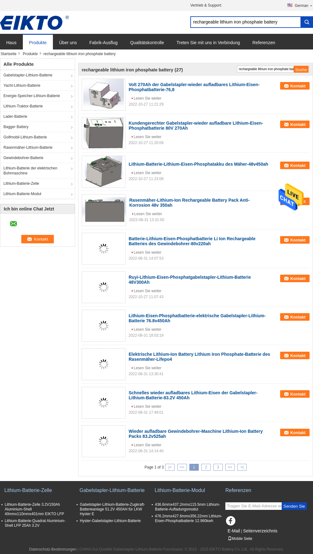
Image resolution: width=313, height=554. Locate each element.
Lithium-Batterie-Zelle (21, 183)
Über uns (68, 42)
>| (242, 467)
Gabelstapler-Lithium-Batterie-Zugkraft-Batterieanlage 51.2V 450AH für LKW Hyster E (112, 509)
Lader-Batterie (15, 116)
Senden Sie (294, 506)
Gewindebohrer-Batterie (23, 158)
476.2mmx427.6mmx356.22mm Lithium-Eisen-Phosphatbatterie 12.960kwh (188, 518)
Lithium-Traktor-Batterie (23, 106)
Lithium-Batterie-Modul (22, 194)
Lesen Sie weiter (148, 98)
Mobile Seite (240, 538)
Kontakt (297, 86)
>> (230, 467)
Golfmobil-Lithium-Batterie (25, 137)
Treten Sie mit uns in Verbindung (208, 42)
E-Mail (234, 530)
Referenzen (264, 42)
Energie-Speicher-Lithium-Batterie (31, 96)
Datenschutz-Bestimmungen (52, 549)
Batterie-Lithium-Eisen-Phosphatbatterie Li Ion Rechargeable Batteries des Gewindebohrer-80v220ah (192, 241)
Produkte (38, 42)
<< (182, 467)
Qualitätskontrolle (147, 42)
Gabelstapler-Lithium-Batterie (27, 75)
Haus (11, 42)
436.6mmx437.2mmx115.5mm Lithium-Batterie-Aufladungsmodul (187, 506)
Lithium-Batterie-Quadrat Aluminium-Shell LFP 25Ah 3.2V (35, 523)
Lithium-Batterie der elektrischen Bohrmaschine (30, 170)
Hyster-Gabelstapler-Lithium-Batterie (110, 521)
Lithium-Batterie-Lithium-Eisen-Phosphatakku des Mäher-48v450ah (198, 164)
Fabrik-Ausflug (104, 42)
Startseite (9, 54)
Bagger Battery (15, 127)
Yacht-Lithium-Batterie (21, 85)
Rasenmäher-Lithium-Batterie (28, 147)
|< (170, 467)
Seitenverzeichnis (260, 530)
